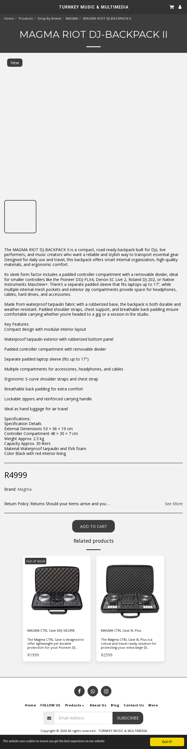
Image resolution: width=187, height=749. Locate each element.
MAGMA (72, 18)
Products (26, 18)
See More (174, 503)
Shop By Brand (49, 18)
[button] (6, 7)
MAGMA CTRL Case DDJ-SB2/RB (51, 630)
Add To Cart (93, 526)
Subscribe (128, 718)
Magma (24, 489)
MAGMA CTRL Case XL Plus (121, 630)
